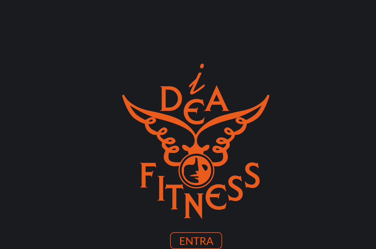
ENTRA (196, 240)
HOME (86, 91)
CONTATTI (288, 91)
